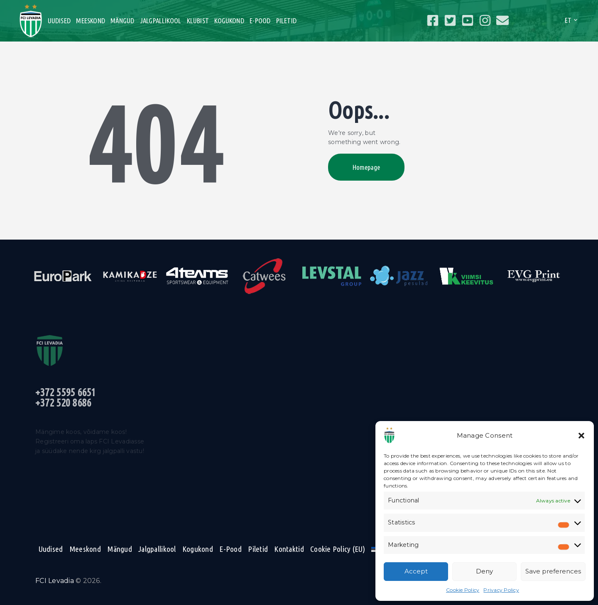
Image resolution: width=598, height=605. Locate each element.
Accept (416, 571)
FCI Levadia (54, 581)
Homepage (366, 167)
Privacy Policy (501, 590)
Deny (484, 571)
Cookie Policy (462, 590)
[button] (581, 435)
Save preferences (553, 571)
